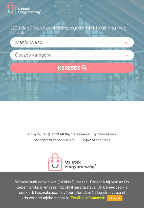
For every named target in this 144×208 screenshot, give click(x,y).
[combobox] (72, 42)
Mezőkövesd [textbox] (29, 42)
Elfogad (114, 198)
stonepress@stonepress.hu (54, 140)
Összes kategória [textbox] (33, 55)
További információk (88, 198)
